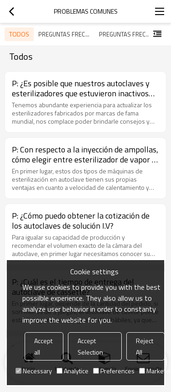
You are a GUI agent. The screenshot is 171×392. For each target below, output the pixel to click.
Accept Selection (90, 346)
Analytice (72, 371)
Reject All (144, 346)
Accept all (43, 346)
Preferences (114, 371)
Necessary (34, 371)
